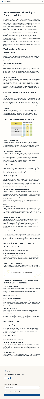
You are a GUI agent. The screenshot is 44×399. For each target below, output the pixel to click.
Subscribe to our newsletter (10, 384)
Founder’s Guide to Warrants (21, 148)
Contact (13, 378)
